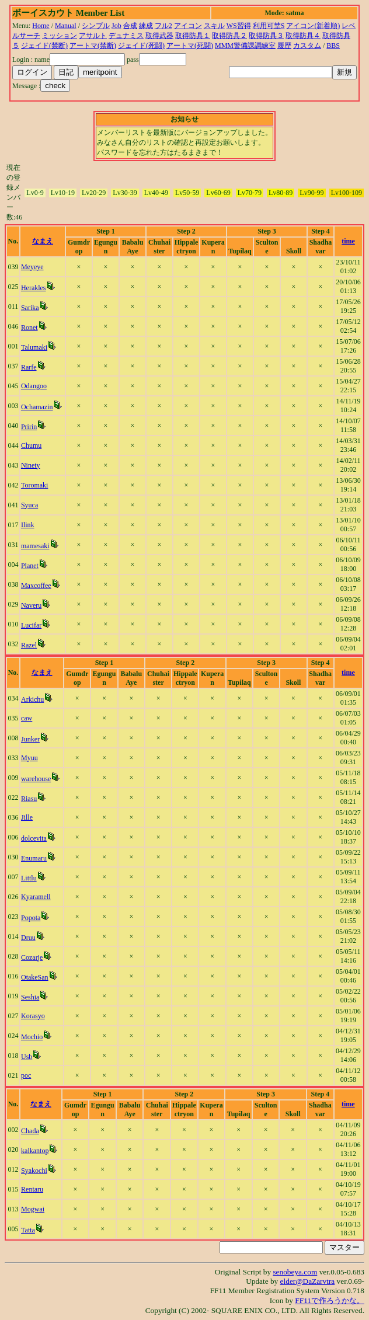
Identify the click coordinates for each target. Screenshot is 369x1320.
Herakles (33, 288)
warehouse (36, 779)
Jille (27, 817)
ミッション (59, 36)
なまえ (42, 241)
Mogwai (32, 1209)
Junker (30, 739)
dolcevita (34, 838)
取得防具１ (192, 36)
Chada (30, 1131)
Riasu (29, 799)
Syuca (29, 505)
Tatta (28, 1230)
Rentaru (32, 1189)
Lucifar (31, 625)
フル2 (163, 26)
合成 (130, 26)
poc (26, 1075)
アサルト (93, 36)
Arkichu (32, 699)
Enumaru (34, 858)
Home (40, 26)
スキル (214, 26)
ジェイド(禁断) (44, 45)
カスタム (307, 45)
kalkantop (34, 1151)
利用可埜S (269, 26)
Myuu (29, 758)
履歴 (284, 45)
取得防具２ (229, 36)
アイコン (188, 26)
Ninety (30, 465)
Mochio (32, 1037)
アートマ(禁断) (92, 45)
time (348, 241)
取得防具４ (303, 36)
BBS (333, 45)
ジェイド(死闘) (141, 45)
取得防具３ (266, 36)
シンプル (96, 26)
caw (26, 718)
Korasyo (33, 1016)
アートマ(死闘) (189, 45)
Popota (30, 918)
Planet (30, 566)
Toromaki (34, 485)
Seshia (30, 997)
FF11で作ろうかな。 (329, 1300)
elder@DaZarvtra (307, 1281)
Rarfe (29, 367)
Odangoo (34, 386)
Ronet (29, 327)
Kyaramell (36, 897)
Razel (29, 645)
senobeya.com (295, 1271)
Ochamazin (37, 407)
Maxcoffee (36, 585)
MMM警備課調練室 (245, 45)
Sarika (30, 308)
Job (116, 26)
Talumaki (34, 347)
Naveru (31, 605)
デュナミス (126, 36)
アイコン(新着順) (313, 26)
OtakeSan (34, 977)
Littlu (29, 878)
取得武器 (159, 36)
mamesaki (35, 546)
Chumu (31, 445)
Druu (28, 938)
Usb (26, 1057)
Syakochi (34, 1170)
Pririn (29, 427)
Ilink (27, 525)
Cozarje (32, 957)
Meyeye (32, 267)
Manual (65, 26)
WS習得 (239, 26)
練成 (146, 26)
